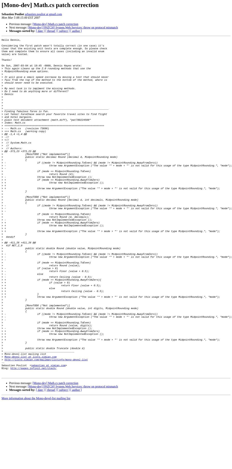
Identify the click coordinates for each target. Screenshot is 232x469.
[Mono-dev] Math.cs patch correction (55, 24)
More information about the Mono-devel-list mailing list (36, 465)
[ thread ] (51, 31)
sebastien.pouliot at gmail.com (43, 14)
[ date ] (40, 31)
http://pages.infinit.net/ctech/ (33, 434)
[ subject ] (63, 31)
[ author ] (76, 31)
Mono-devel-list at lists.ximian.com (31, 420)
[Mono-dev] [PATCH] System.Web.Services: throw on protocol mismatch (73, 27)
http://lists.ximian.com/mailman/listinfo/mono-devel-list (46, 424)
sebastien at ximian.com (48, 431)
